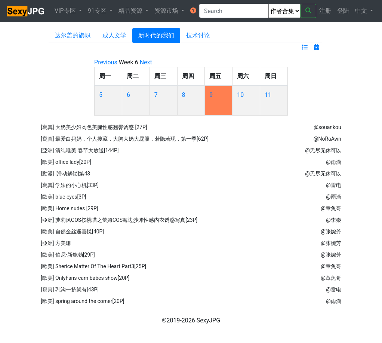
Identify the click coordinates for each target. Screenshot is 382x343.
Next (146, 62)
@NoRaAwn (327, 139)
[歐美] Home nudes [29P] (69, 208)
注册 (325, 10)
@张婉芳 (331, 232)
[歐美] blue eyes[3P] (63, 197)
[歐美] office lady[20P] (66, 162)
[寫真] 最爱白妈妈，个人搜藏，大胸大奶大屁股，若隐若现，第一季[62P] (125, 139)
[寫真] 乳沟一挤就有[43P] (70, 290)
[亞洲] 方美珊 (56, 243)
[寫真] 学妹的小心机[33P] (70, 185)
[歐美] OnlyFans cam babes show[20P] (85, 278)
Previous (105, 62)
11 (268, 94)
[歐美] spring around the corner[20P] (82, 301)
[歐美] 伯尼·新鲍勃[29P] (68, 255)
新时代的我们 (156, 35)
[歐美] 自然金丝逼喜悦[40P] (72, 232)
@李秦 (333, 220)
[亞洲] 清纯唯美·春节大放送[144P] (79, 150)
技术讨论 (198, 35)
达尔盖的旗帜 (72, 35)
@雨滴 (333, 162)
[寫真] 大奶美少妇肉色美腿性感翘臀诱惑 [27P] (94, 127)
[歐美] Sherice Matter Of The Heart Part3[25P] (93, 266)
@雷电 (333, 185)
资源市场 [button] (167, 10)
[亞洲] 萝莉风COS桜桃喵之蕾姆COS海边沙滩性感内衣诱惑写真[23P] (119, 220)
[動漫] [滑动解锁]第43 (65, 174)
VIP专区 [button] (66, 10)
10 (240, 94)
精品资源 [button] (131, 10)
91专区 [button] (98, 10)
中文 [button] (362, 10)
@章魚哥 (331, 208)
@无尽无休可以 (323, 150)
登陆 (343, 10)
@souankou (327, 127)
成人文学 (114, 35)
